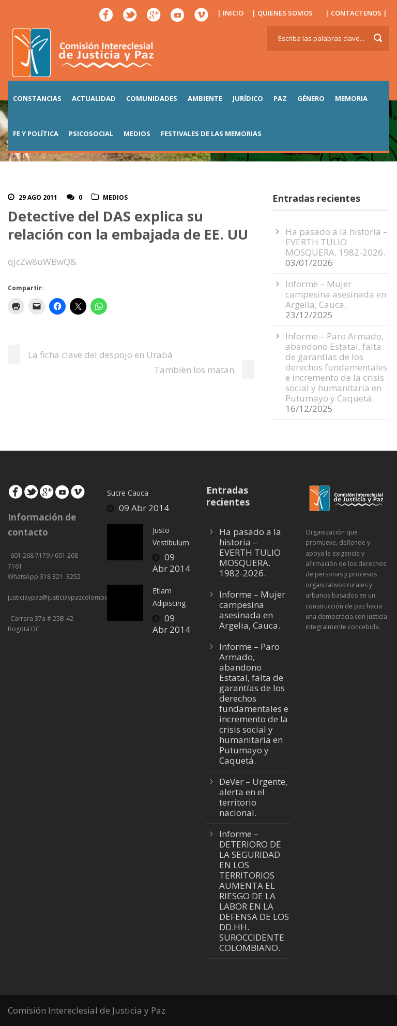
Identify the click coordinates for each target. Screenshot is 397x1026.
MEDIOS (137, 133)
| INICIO (230, 13)
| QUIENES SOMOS (282, 13)
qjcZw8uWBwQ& (42, 261)
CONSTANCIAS (37, 98)
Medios (115, 197)
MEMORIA (351, 98)
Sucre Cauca (127, 493)
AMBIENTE (205, 98)
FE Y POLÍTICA (35, 133)
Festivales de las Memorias (211, 133)
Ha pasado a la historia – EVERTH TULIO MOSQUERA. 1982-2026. (336, 242)
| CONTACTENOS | (356, 13)
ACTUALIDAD (94, 98)
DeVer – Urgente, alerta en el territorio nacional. (253, 797)
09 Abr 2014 (144, 508)
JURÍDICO (248, 98)
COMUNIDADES (151, 98)
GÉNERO (311, 98)
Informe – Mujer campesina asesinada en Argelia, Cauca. (335, 294)
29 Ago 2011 (38, 197)
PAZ (280, 98)
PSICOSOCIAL (91, 133)
